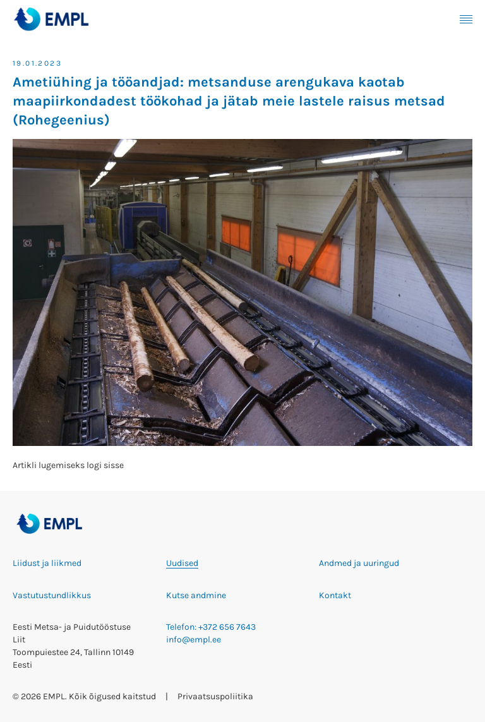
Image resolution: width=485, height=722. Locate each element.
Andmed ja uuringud (359, 563)
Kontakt (335, 595)
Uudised (182, 563)
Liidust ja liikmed (47, 563)
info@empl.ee (193, 639)
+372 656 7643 (227, 627)
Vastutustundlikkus (52, 595)
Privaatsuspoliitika (215, 696)
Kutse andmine (196, 595)
